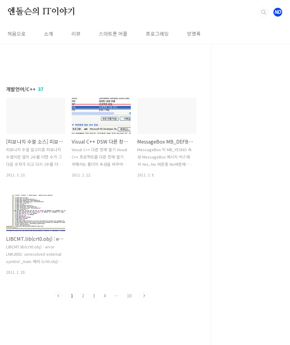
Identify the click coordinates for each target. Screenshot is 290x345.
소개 (48, 33)
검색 (263, 12)
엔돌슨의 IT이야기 (41, 12)
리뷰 (76, 33)
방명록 (194, 33)
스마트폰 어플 (113, 33)
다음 (144, 295)
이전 (58, 295)
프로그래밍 (157, 33)
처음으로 (16, 33)
